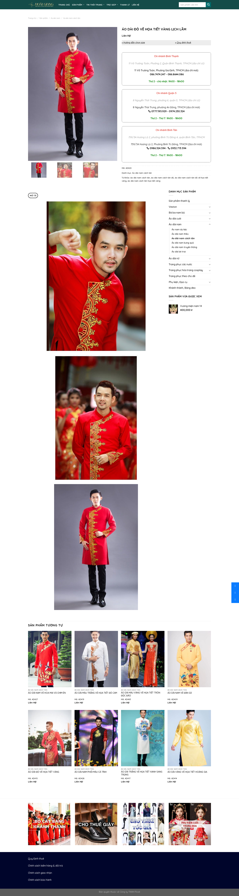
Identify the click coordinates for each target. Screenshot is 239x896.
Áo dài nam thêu (180, 234)
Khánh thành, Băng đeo (182, 287)
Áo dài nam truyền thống (184, 247)
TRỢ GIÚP (112, 4)
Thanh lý (125, 5)
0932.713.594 (178, 148)
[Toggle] (210, 207)
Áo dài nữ (174, 258)
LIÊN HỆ (135, 5)
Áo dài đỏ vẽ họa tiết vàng (43, 772)
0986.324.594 (158, 148)
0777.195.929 (159, 111)
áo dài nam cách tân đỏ (162, 177)
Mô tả (33, 195)
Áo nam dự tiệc (179, 229)
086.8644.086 (176, 74)
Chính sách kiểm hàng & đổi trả (45, 865)
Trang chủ (32, 18)
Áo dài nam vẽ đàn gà (180, 692)
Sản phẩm (43, 18)
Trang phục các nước (180, 264)
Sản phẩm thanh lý (179, 200)
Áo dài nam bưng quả (183, 242)
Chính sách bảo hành (40, 879)
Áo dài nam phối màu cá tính (91, 772)
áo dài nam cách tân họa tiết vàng (144, 181)
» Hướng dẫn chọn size (133, 42)
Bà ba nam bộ (177, 212)
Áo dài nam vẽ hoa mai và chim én (47, 692)
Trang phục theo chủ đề (182, 276)
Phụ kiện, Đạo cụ (178, 282)
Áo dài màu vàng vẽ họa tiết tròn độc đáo (140, 694)
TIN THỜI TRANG (95, 4)
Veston (173, 206)
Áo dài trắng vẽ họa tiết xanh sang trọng (141, 773)
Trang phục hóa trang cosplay (186, 270)
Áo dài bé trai (179, 251)
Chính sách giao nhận (40, 872)
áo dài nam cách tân (140, 177)
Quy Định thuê (36, 858)
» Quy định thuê (183, 42)
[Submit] (208, 4)
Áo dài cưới (175, 218)
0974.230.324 (177, 111)
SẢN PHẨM (78, 4)
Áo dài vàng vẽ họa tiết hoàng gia (187, 772)
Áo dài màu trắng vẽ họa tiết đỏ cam (96, 692)
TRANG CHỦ (64, 5)
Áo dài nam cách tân (71, 18)
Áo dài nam (55, 18)
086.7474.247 (157, 74)
